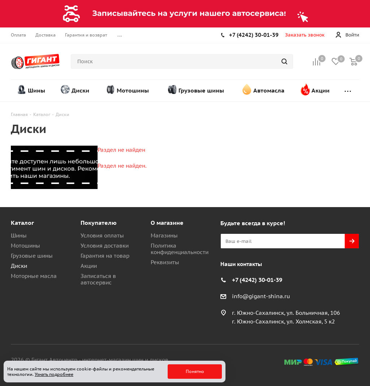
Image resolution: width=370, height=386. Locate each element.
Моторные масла (34, 276)
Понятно (195, 371)
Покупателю (99, 222)
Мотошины (25, 245)
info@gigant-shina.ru (261, 296)
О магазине (167, 222)
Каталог (22, 222)
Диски (19, 265)
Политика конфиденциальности (179, 249)
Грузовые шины (32, 255)
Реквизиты (165, 262)
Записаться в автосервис (98, 279)
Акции (89, 265)
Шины (19, 235)
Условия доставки (105, 245)
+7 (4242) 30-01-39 (254, 34)
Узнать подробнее (54, 374)
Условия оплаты (102, 235)
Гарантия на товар (105, 255)
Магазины (164, 235)
